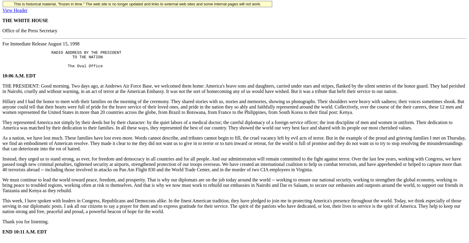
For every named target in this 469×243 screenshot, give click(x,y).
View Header (15, 10)
